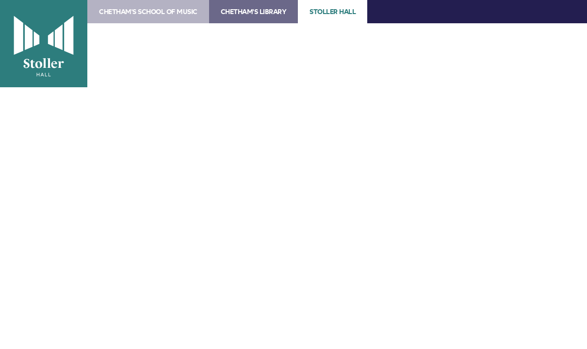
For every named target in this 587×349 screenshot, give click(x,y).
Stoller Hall (43, 43)
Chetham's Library (254, 12)
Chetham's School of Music (148, 12)
